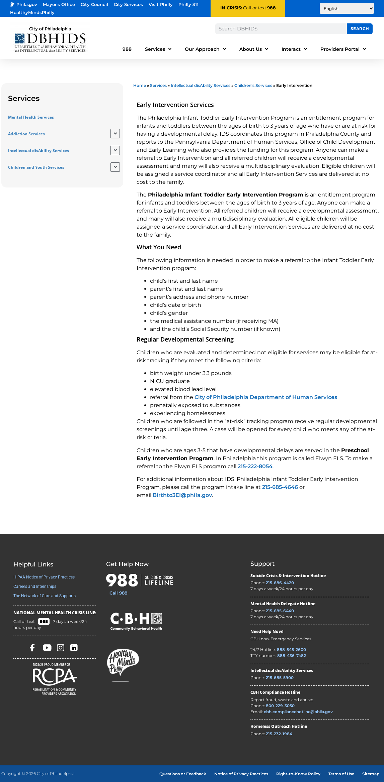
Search (360, 28)
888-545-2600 (291, 649)
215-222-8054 (255, 466)
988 (271, 7)
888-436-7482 (291, 655)
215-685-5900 (280, 677)
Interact (294, 49)
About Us (253, 49)
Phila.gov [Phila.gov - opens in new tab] (23, 4)
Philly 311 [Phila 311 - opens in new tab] (188, 4)
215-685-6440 (280, 610)
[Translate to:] (347, 8)
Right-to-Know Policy (298, 773)
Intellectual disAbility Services (38, 150)
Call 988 (118, 593)
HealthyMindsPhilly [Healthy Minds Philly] (32, 12)
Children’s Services (253, 85)
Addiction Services (26, 134)
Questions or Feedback (182, 773)
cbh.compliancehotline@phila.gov (298, 711)
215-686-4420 (280, 582)
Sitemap (370, 773)
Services (158, 49)
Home (139, 85)
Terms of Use (341, 773)
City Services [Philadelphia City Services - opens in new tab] (128, 4)
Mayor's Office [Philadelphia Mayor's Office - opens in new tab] (59, 4)
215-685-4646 (280, 487)
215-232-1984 (279, 733)
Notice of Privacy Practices (241, 773)
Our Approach (205, 49)
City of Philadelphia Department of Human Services (266, 397)
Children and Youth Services (36, 167)
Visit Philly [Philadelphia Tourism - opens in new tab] (161, 4)
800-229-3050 (280, 705)
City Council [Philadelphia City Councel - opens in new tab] (94, 4)
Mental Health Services (31, 117)
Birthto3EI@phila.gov (182, 495)
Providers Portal (343, 49)
